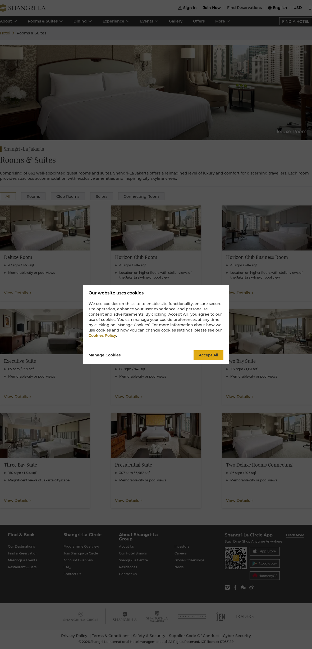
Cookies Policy (102, 335)
